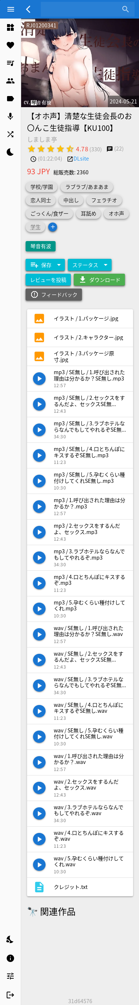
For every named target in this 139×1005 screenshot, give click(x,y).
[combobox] (82, 9)
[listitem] (10, 27)
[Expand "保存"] (45, 265)
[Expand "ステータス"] (90, 265)
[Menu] (10, 9)
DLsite (81, 158)
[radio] (31, 148)
